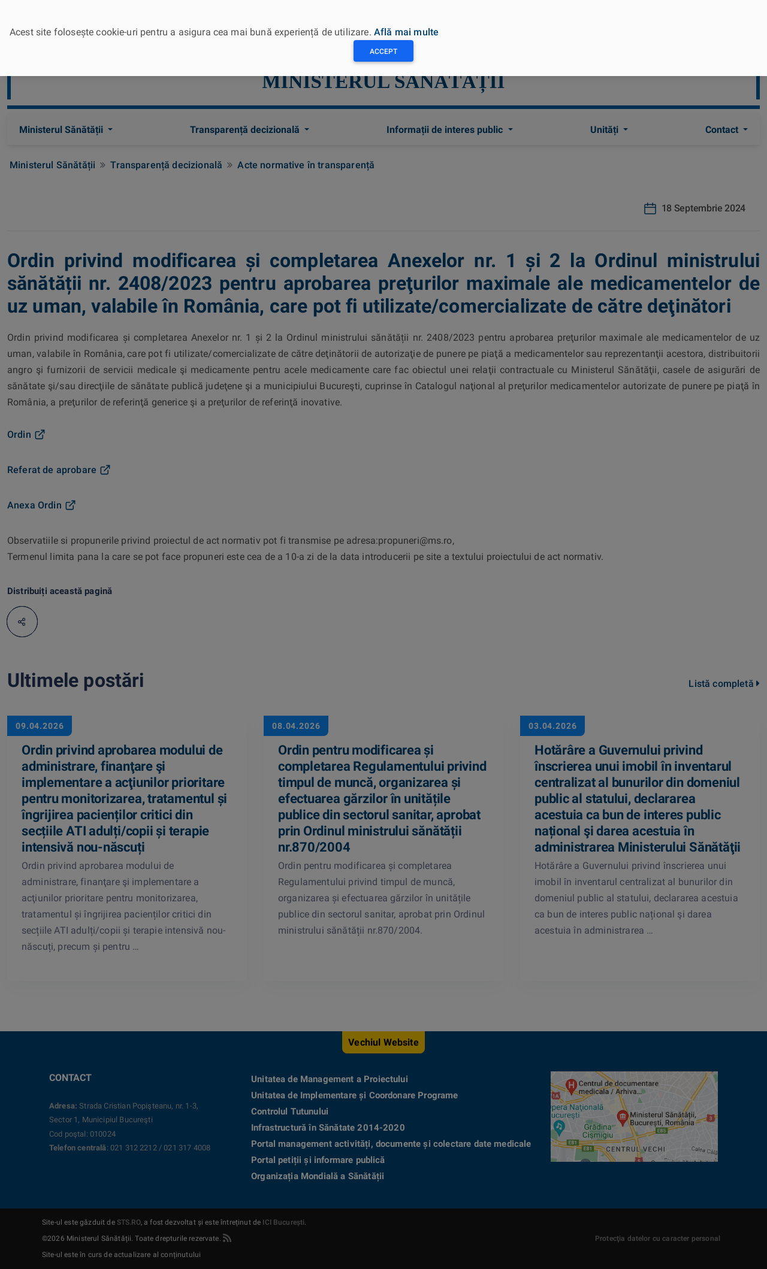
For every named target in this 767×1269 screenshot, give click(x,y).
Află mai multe (406, 32)
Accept (383, 51)
